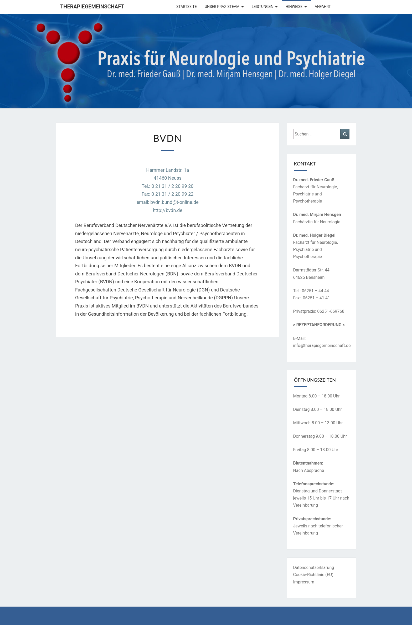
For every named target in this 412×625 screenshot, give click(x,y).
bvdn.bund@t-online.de (174, 202)
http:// (159, 210)
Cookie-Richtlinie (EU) (313, 574)
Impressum (304, 581)
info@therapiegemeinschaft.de (322, 345)
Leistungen (263, 6)
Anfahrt (323, 6)
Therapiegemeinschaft (92, 6)
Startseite (186, 6)
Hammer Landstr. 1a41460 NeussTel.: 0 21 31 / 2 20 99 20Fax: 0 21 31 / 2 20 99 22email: (165, 186)
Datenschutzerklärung (313, 567)
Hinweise (294, 6)
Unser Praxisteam (222, 6)
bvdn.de (174, 210)
